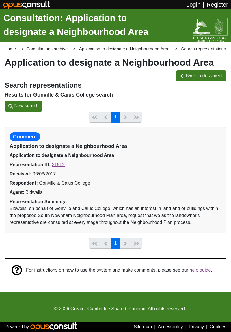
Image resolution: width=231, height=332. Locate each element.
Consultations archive (47, 48)
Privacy (196, 326)
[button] (201, 75)
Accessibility (170, 326)
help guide (200, 270)
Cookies (218, 326)
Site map (143, 326)
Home (10, 48)
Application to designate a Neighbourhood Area (125, 48)
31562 (58, 164)
